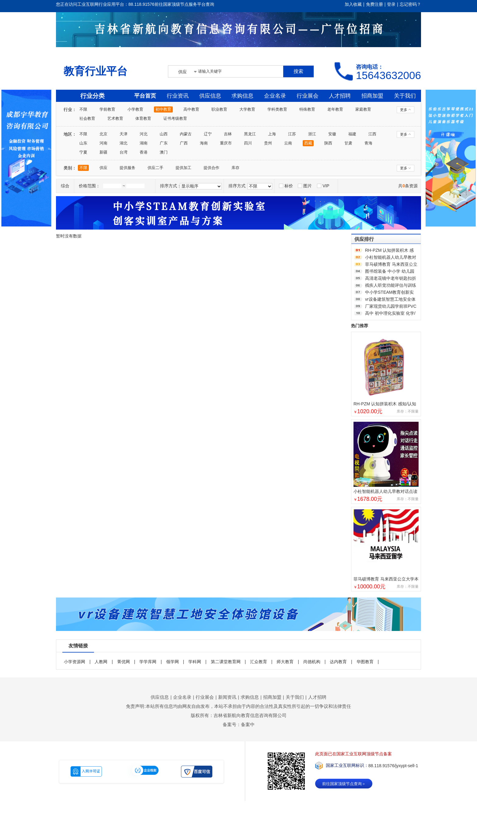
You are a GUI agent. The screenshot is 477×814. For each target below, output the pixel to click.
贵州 (268, 143)
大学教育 (247, 109)
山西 (164, 134)
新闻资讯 (227, 697)
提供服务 (127, 167)
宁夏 (83, 152)
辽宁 (208, 134)
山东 (83, 143)
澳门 (164, 152)
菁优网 (123, 661)
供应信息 (210, 96)
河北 (144, 134)
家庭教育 (363, 109)
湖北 (123, 143)
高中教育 (191, 109)
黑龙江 (250, 134)
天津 (123, 134)
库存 (235, 167)
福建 (352, 134)
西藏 (308, 143)
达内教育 (338, 661)
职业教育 (219, 109)
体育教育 (143, 118)
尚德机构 (311, 661)
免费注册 (374, 4)
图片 (305, 185)
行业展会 (308, 96)
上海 (272, 134)
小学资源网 (74, 661)
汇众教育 (258, 661)
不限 (83, 109)
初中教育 (163, 109)
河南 (103, 143)
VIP (323, 185)
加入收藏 (353, 4)
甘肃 (348, 143)
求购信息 (242, 96)
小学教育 (135, 109)
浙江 (312, 134)
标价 (286, 185)
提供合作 (211, 167)
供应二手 (155, 167)
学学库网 (147, 661)
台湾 (123, 152)
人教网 (101, 661)
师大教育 (285, 661)
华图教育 (365, 661)
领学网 (172, 661)
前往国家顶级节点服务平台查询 (184, 4)
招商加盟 (372, 96)
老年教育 (335, 109)
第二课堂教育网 (226, 661)
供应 (103, 167)
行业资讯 (178, 96)
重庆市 (226, 143)
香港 (144, 152)
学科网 (194, 661)
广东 (164, 143)
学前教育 (107, 109)
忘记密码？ (410, 4)
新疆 (103, 152)
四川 (248, 143)
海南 (204, 143)
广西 (184, 143)
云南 (288, 143)
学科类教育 (277, 109)
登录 (391, 4)
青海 (368, 143)
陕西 (328, 143)
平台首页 (145, 96)
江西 (372, 134)
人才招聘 (340, 96)
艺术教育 (115, 118)
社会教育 (87, 118)
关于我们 (405, 96)
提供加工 (183, 167)
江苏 (292, 134)
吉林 (228, 134)
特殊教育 (307, 109)
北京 (103, 134)
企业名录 (275, 96)
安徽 (332, 134)
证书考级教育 (175, 118)
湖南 (144, 143)
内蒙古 (186, 134)
